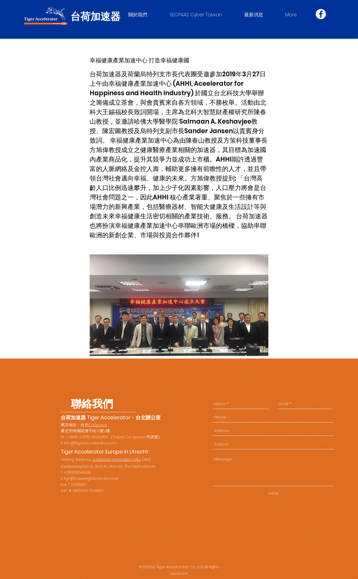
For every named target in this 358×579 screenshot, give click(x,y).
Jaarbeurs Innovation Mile (116, 459)
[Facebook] (321, 14)
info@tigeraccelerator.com (90, 443)
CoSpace (97, 424)
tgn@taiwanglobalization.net (91, 478)
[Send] (273, 493)
